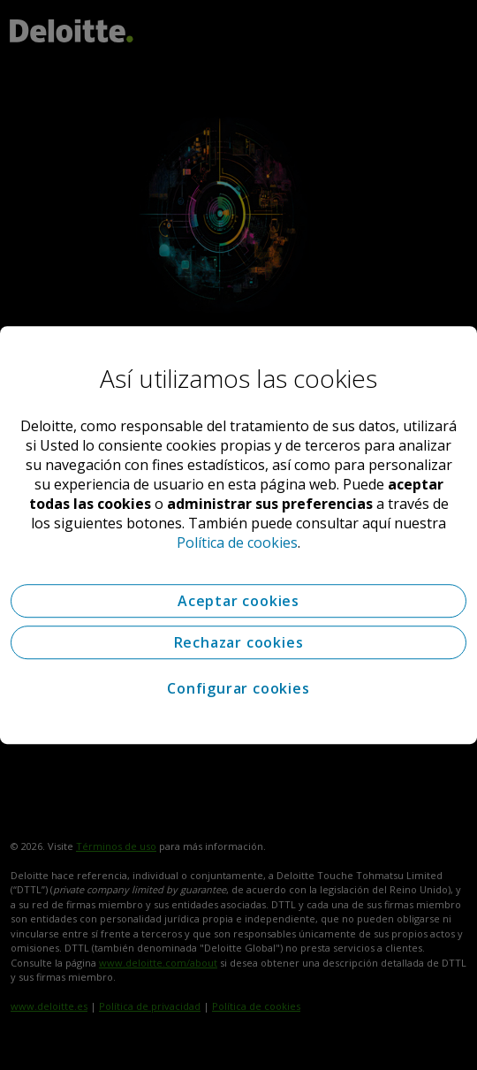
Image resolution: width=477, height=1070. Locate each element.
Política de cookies (237, 542)
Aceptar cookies (238, 601)
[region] (238, 535)
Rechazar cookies (239, 642)
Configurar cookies (238, 688)
